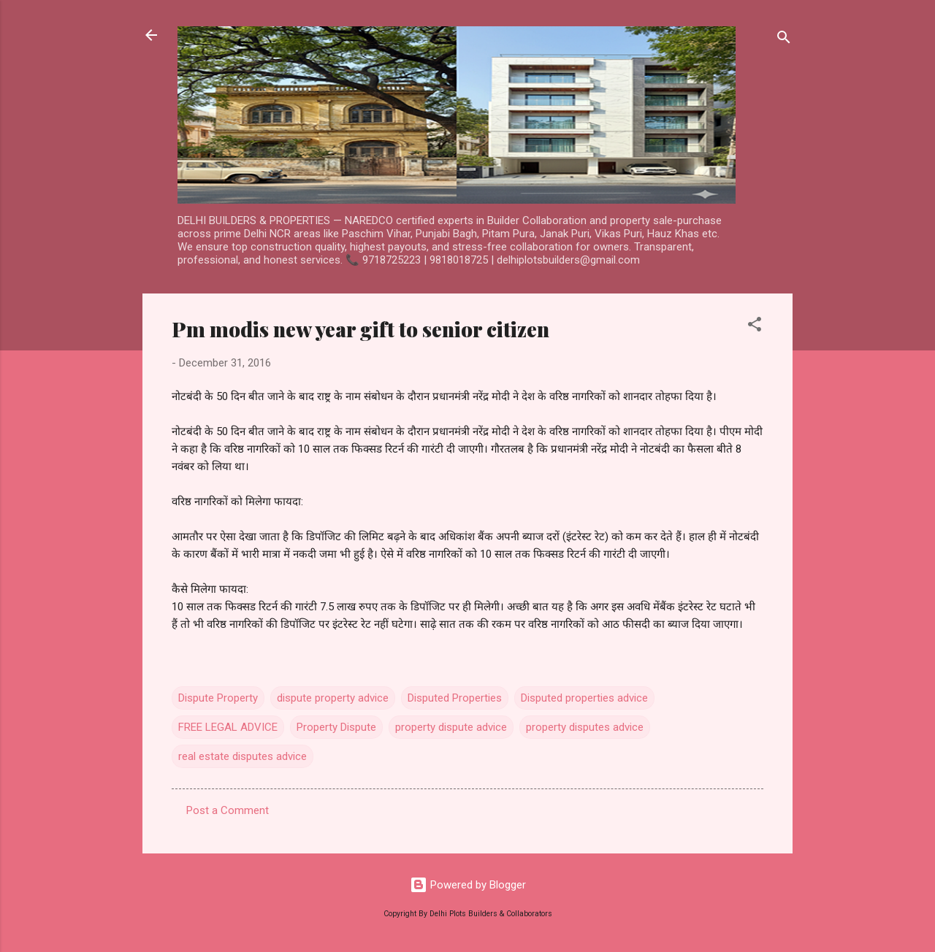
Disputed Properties (455, 698)
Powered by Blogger (468, 884)
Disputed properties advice (584, 698)
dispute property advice (333, 698)
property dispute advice (451, 727)
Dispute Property (218, 698)
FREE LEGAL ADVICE (228, 727)
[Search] (784, 40)
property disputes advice (585, 727)
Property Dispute (336, 727)
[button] (754, 326)
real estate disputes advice (242, 756)
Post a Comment (227, 810)
